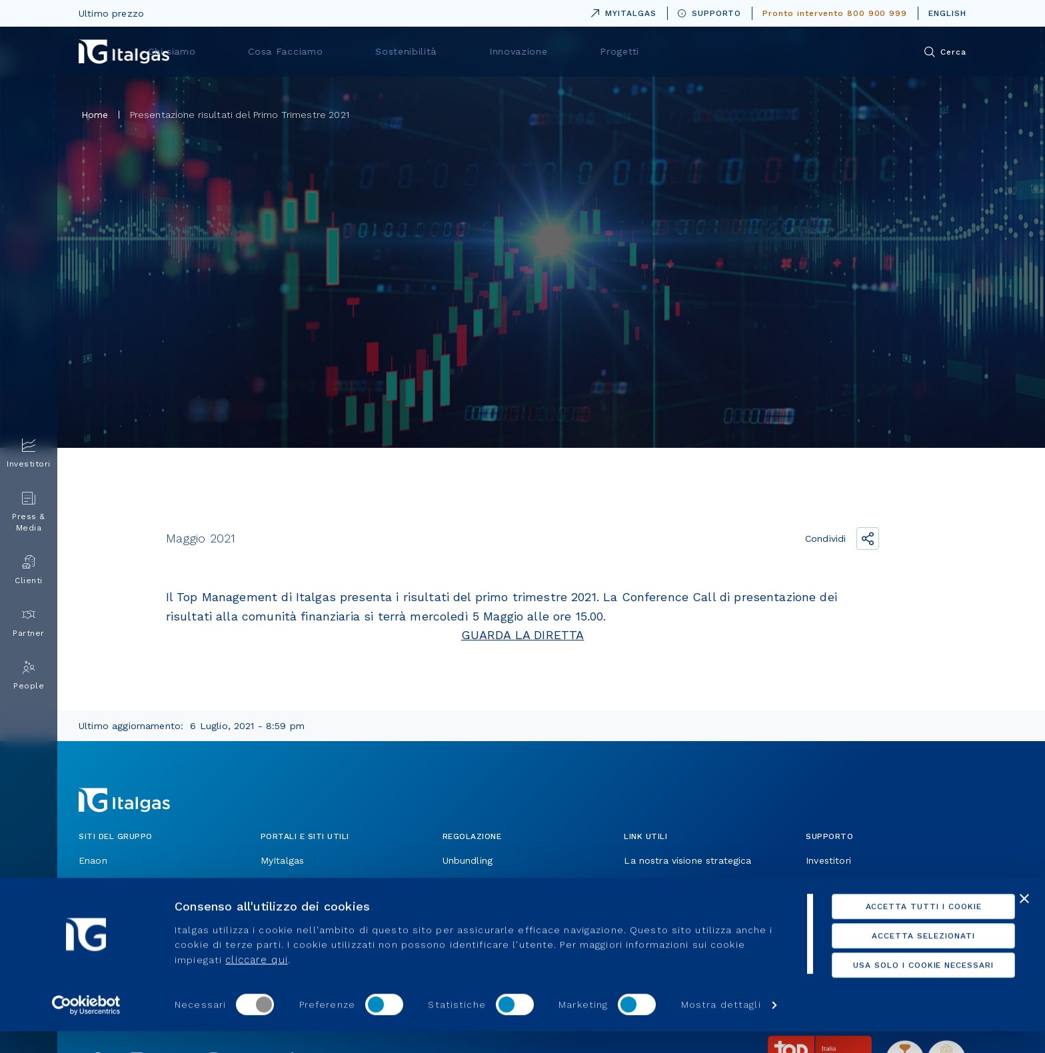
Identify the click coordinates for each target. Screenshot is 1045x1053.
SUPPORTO (710, 13)
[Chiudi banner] (1024, 920)
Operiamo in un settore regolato (516, 883)
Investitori (828, 860)
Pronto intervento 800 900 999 (834, 13)
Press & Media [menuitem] (28, 511)
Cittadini (824, 883)
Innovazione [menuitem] (655, 51)
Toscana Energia (116, 883)
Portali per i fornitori (308, 883)
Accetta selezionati (899, 957)
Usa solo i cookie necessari (900, 987)
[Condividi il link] (867, 538)
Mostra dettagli (721, 1027)
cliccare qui (256, 982)
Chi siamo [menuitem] (355, 51)
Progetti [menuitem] (742, 51)
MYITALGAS (621, 11)
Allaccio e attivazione (673, 883)
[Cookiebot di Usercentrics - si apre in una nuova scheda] (86, 1027)
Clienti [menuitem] (29, 570)
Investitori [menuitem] (29, 454)
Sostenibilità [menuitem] (558, 51)
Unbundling (468, 860)
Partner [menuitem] (29, 623)
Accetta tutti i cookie (900, 928)
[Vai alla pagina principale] (124, 51)
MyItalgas (282, 860)
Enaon (93, 860)
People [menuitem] (28, 675)
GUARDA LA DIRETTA (522, 635)
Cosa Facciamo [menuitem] (454, 51)
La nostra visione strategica (687, 860)
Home (95, 114)
